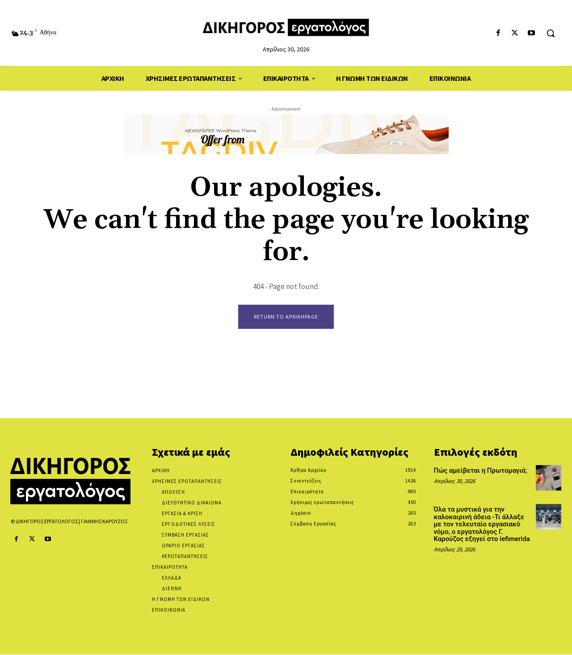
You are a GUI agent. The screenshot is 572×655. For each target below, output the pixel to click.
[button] (550, 33)
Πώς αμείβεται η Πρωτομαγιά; (480, 471)
